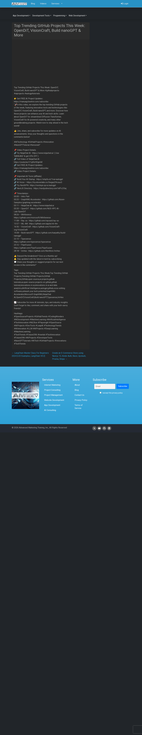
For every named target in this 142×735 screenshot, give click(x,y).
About (77, 385)
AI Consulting (50, 410)
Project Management (53, 395)
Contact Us (79, 395)
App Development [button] (21, 15)
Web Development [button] (77, 15)
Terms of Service (79, 406)
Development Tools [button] (41, 15)
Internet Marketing (52, 385)
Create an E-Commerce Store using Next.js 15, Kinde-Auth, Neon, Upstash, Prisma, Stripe (69, 356)
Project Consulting (52, 390)
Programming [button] (59, 15)
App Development (52, 405)
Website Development (54, 400)
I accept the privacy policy (111, 393)
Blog (77, 390)
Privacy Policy (81, 400)
